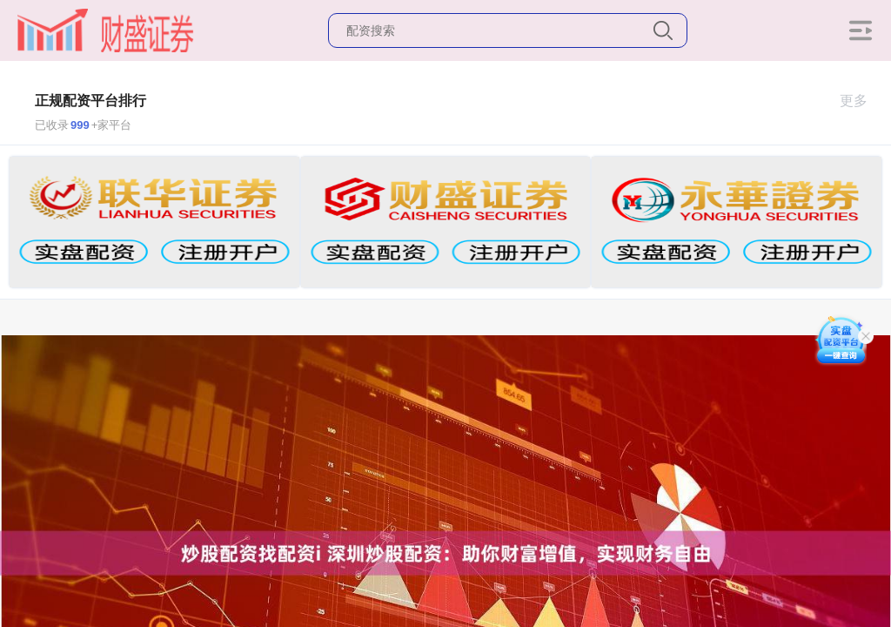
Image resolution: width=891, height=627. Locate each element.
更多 (861, 100)
